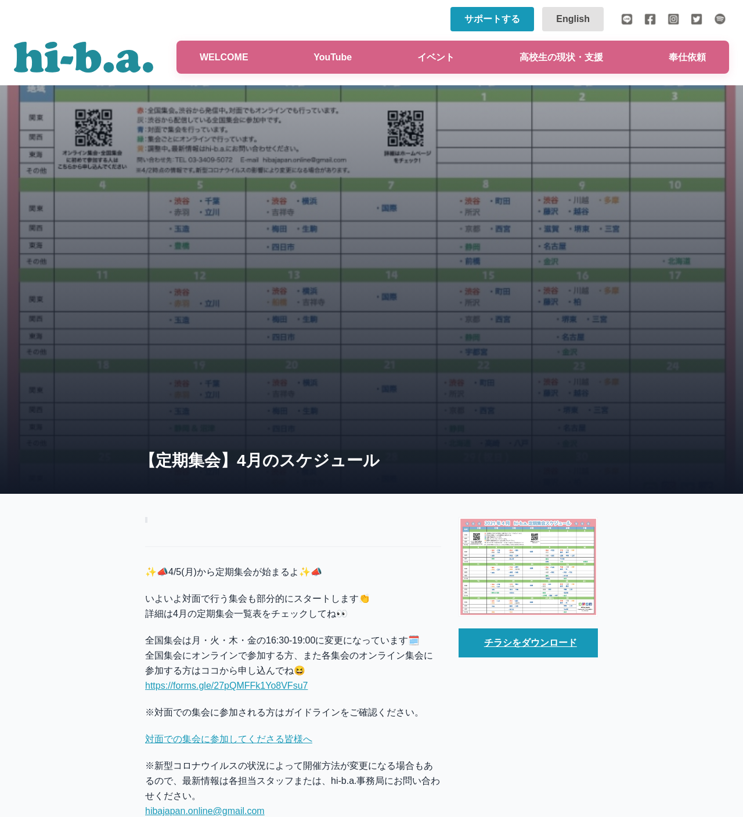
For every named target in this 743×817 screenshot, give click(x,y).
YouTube (332, 57)
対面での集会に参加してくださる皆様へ (228, 739)
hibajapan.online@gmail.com (205, 811)
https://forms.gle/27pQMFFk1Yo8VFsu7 (226, 686)
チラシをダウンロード (530, 643)
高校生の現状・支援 (561, 57)
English (573, 19)
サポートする (492, 19)
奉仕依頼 (687, 57)
